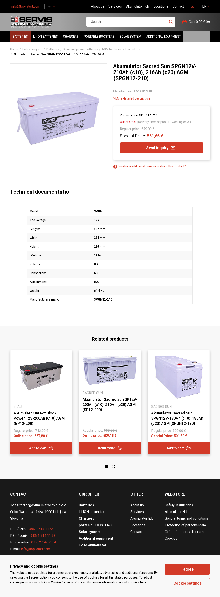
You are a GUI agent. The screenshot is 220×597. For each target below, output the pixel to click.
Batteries (20, 36)
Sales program (32, 49)
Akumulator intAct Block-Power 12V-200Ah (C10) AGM (39, 418)
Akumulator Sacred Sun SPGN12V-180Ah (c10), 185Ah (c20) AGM (177, 418)
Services (115, 6)
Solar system (130, 36)
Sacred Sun (133, 49)
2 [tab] (113, 466)
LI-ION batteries (45, 36)
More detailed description (131, 98)
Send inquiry (161, 148)
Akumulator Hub (176, 512)
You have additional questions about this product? (149, 166)
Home (14, 49)
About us (97, 6)
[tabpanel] (41, 402)
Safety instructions (179, 505)
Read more (110, 448)
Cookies (171, 538)
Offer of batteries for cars (184, 532)
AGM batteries (111, 49)
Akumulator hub (137, 6)
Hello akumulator (196, 36)
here (143, 582)
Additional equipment (163, 36)
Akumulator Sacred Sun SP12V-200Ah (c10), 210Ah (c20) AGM (110, 404)
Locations (160, 6)
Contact (178, 6)
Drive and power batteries (80, 49)
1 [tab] (106, 466)
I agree (187, 569)
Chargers (71, 36)
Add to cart (41, 448)
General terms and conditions (187, 518)
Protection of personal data (185, 525)
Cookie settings (187, 583)
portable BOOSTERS (99, 36)
